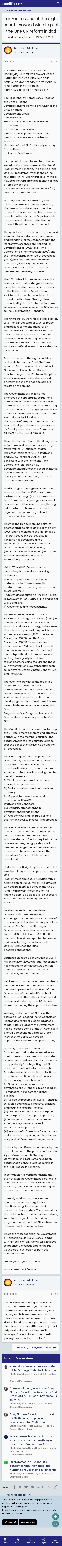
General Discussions (21, 1380)
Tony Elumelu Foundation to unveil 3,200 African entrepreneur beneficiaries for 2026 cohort (32, 1418)
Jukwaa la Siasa (19, 1476)
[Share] (52, 62)
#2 (56, 1294)
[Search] (58, 3)
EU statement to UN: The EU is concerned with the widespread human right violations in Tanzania (33, 1466)
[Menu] (5, 1541)
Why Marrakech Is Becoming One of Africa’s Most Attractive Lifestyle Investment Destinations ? (32, 1440)
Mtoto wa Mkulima (22, 37)
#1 (56, 61)
